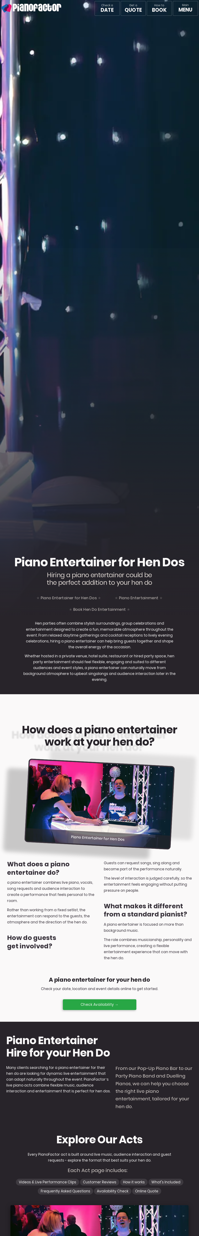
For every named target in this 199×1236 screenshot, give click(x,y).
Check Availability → (100, 1004)
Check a (107, 8)
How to (159, 8)
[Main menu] (185, 8)
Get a (133, 8)
